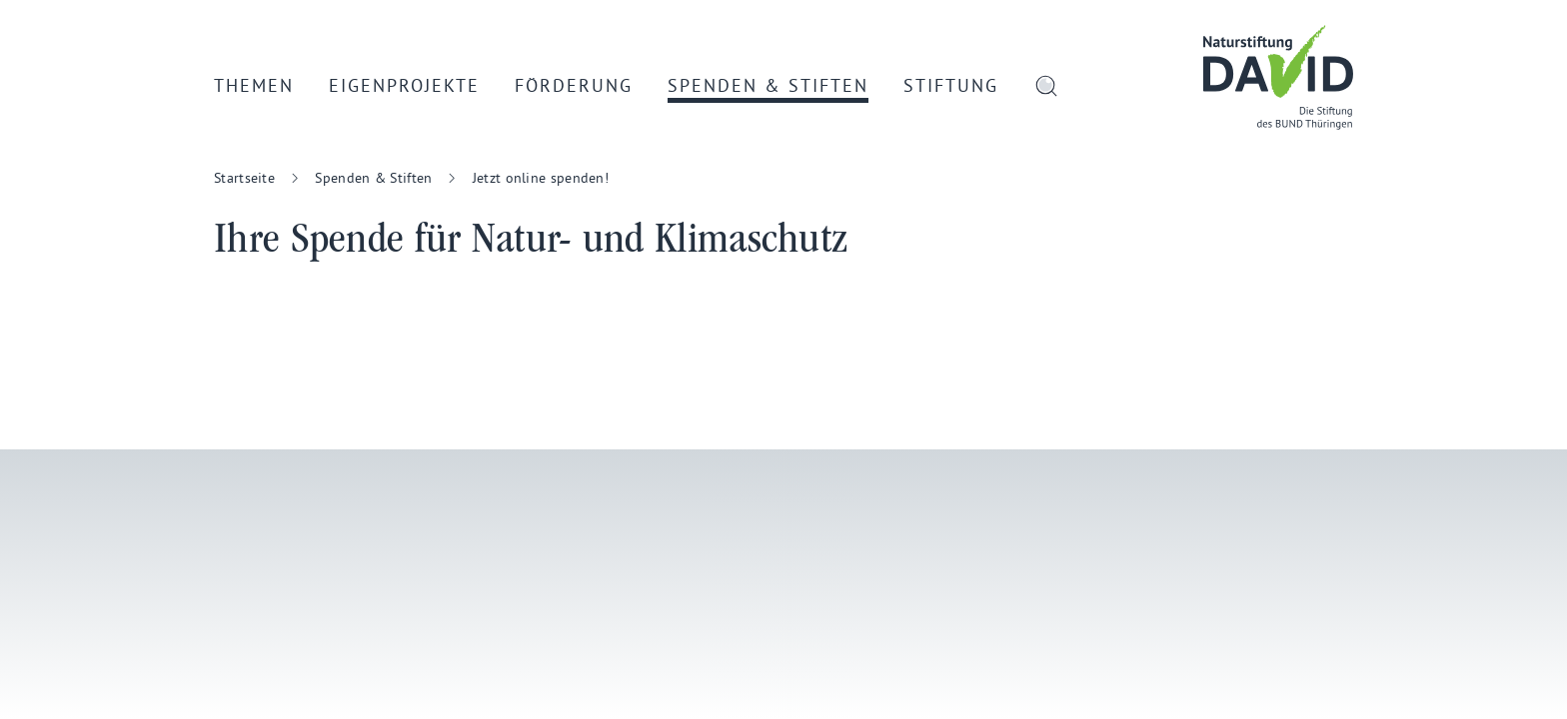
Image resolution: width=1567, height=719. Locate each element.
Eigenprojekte (404, 85)
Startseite (244, 178)
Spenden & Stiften (768, 85)
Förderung (574, 85)
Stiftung (950, 85)
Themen (254, 85)
